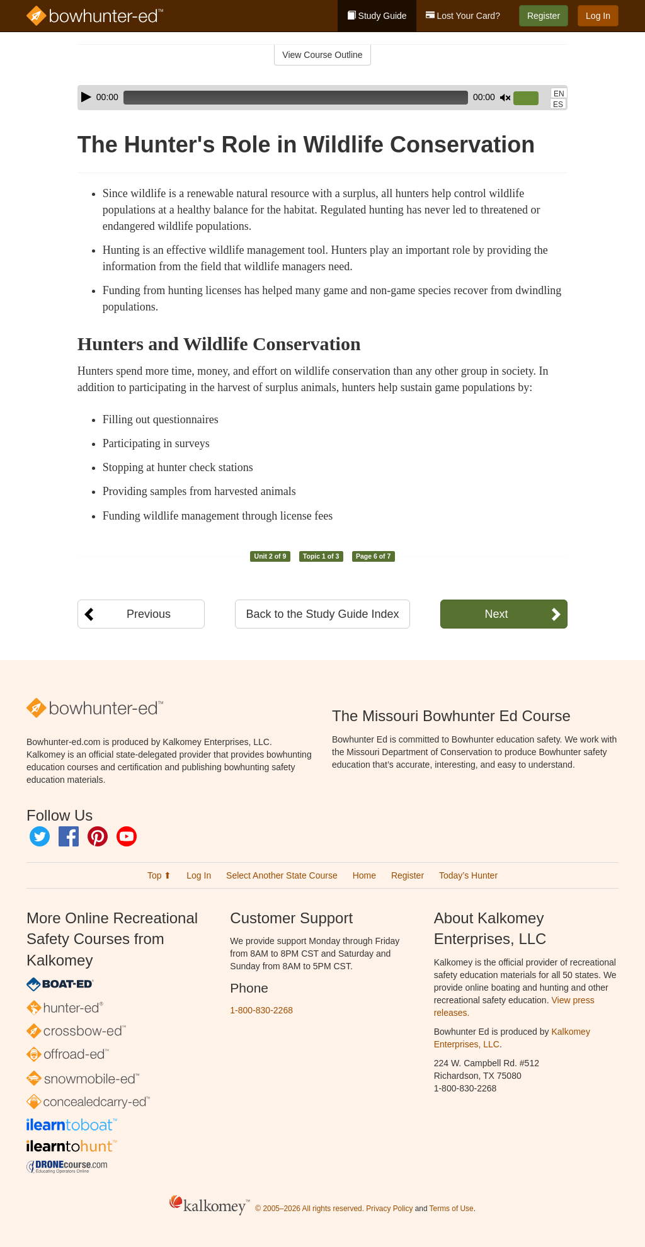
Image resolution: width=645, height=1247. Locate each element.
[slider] (295, 98)
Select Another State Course (282, 875)
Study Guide (377, 16)
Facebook (69, 836)
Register (543, 16)
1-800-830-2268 (261, 1010)
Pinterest (98, 836)
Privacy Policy (389, 1209)
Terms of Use (452, 1209)
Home (364, 875)
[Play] (86, 97)
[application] (322, 97)
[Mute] (505, 98)
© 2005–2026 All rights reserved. (309, 1209)
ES (558, 104)
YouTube (127, 836)
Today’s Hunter (468, 875)
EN (559, 93)
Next (496, 614)
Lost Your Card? (463, 16)
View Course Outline (322, 55)
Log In (598, 16)
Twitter (40, 836)
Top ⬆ (159, 875)
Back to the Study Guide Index (322, 614)
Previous (149, 614)
